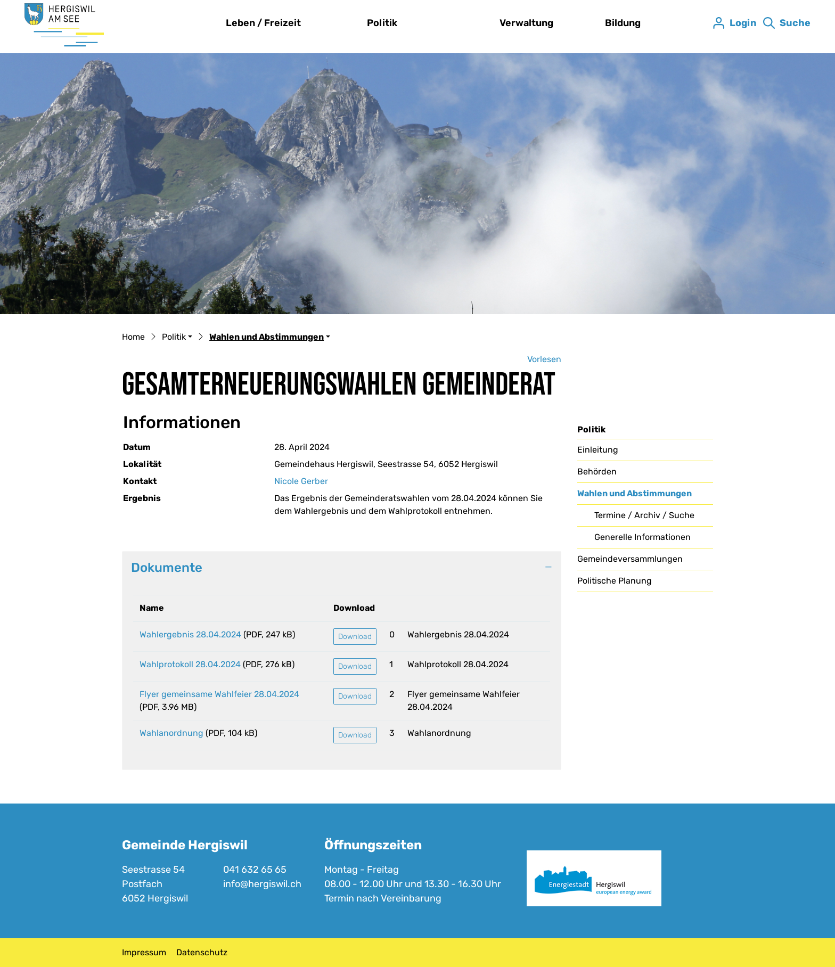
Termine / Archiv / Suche (644, 515)
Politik (382, 23)
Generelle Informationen (642, 537)
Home (133, 337)
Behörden (597, 471)
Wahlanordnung (171, 733)
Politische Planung (614, 581)
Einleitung (597, 450)
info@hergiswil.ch (262, 884)
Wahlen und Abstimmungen (634, 496)
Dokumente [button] (166, 567)
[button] (177, 338)
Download (355, 636)
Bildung (623, 23)
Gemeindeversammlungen (630, 559)
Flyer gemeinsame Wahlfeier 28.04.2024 (219, 694)
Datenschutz (201, 952)
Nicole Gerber (301, 481)
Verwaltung (526, 23)
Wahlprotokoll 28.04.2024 (190, 664)
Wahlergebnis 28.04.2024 (190, 634)
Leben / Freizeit (263, 23)
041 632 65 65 (254, 869)
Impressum (144, 952)
